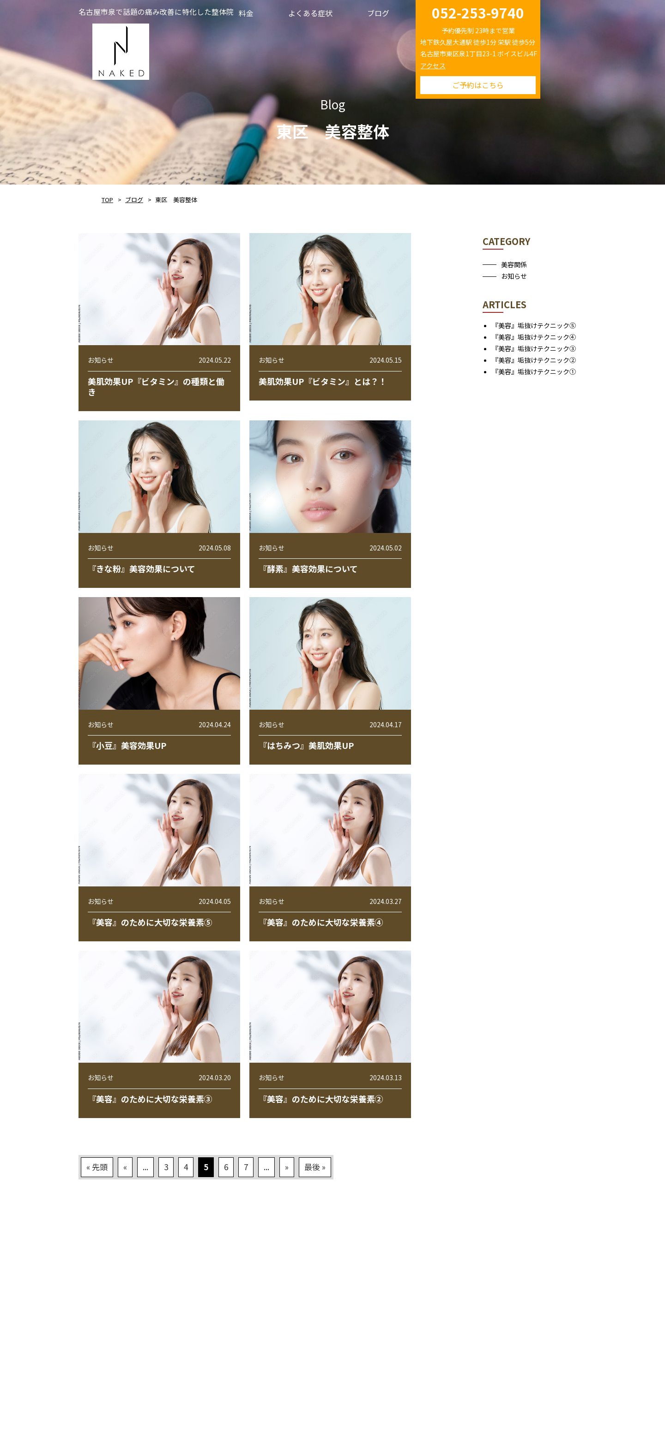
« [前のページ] (125, 1167)
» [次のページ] (287, 1167)
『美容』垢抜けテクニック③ (534, 348)
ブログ (134, 199)
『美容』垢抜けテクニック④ (534, 336)
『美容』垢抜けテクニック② (534, 360)
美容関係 (514, 264)
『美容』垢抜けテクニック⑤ (534, 325)
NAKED (120, 50)
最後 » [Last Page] (315, 1167)
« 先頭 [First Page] (97, 1167)
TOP (107, 199)
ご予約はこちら (478, 84)
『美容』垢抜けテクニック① (534, 371)
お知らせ (514, 276)
